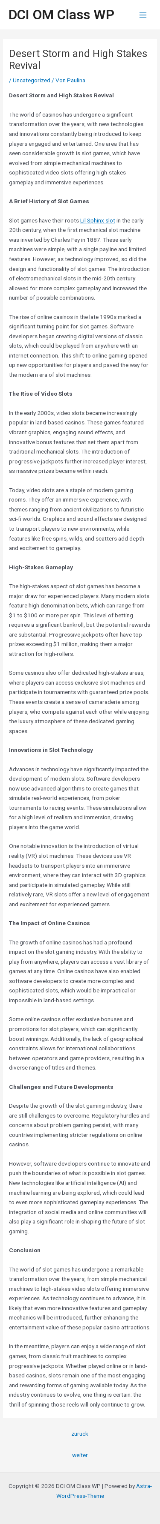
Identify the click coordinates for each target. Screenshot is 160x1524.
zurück (79, 1433)
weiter (80, 1455)
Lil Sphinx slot (97, 220)
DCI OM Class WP (61, 14)
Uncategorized (31, 80)
